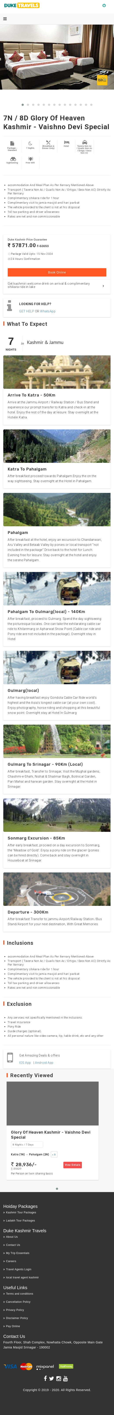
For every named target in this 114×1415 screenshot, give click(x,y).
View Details (73, 1164)
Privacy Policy (13, 1310)
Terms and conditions (18, 1293)
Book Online (57, 272)
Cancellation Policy (16, 1301)
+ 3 (54, 1155)
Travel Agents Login (17, 1269)
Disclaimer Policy (15, 1318)
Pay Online (11, 1326)
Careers (9, 1261)
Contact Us (11, 1245)
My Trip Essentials (16, 1253)
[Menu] (5, 18)
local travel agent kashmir (21, 1277)
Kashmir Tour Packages (19, 1212)
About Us (10, 1236)
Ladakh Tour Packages (19, 1220)
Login (106, 5)
